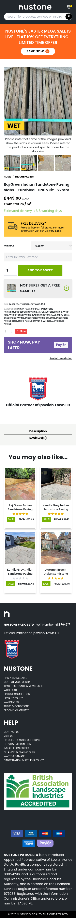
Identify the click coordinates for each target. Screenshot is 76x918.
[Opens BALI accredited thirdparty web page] (38, 791)
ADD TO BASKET (40, 270)
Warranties (11, 702)
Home (7, 176)
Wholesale (10, 690)
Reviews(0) (38, 438)
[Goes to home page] (35, 7)
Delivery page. (53, 231)
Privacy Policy (13, 698)
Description (38, 431)
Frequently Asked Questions (22, 740)
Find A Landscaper (15, 678)
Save (21, 331)
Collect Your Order (17, 682)
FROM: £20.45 (62, 583)
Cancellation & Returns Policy (24, 760)
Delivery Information (17, 744)
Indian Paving (24, 176)
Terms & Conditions (16, 706)
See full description (61, 358)
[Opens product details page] (20, 484)
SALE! (11, 519)
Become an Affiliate (16, 710)
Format (9, 245)
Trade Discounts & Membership (23, 686)
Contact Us (11, 732)
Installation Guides (16, 748)
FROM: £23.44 (26, 583)
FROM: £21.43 (26, 519)
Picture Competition (17, 694)
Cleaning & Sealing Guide (20, 752)
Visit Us (8, 736)
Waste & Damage (14, 756)
